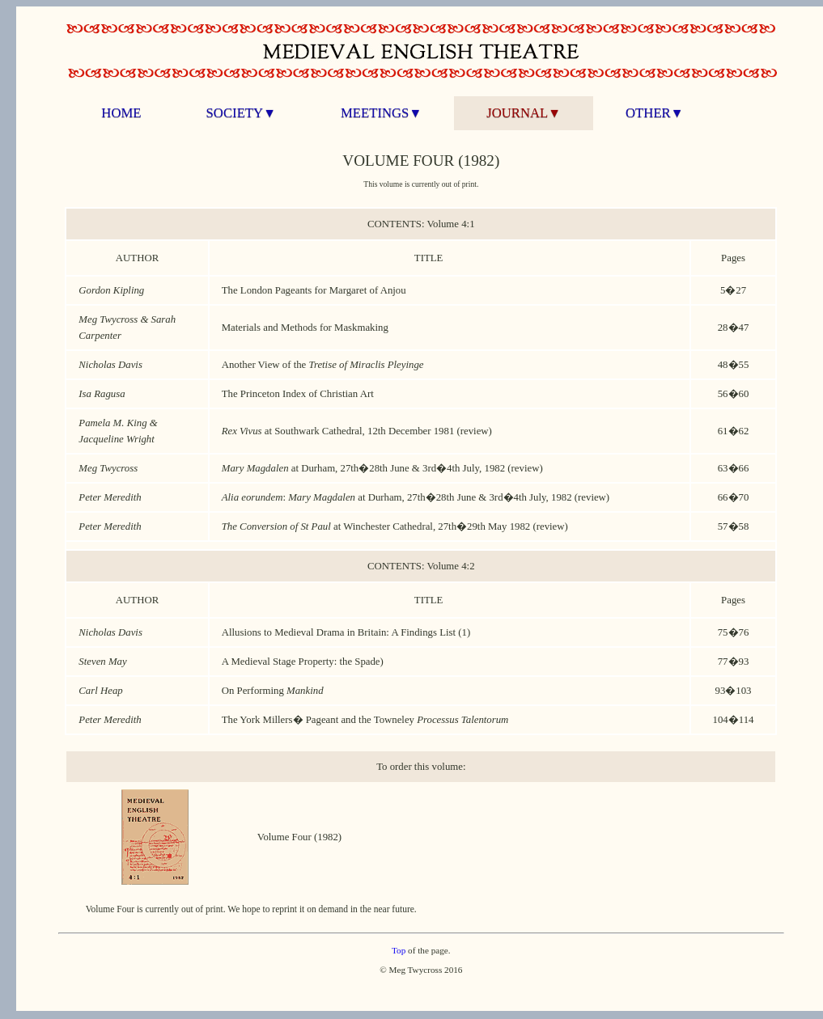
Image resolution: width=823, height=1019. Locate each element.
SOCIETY (241, 113)
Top (398, 950)
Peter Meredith (109, 497)
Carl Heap (100, 690)
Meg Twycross (108, 468)
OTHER (654, 113)
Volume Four (284, 837)
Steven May (102, 661)
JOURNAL (523, 113)
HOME (121, 113)
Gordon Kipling (111, 290)
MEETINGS (381, 113)
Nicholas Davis (110, 364)
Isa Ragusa (101, 394)
